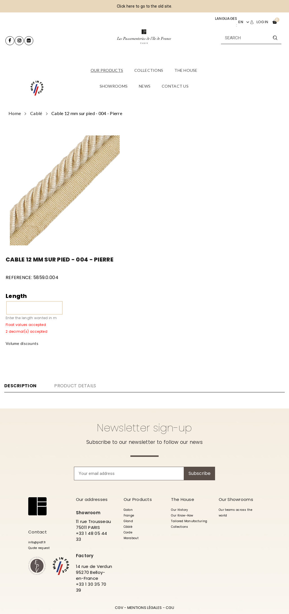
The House (182, 499)
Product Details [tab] (75, 385)
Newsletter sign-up (144, 427)
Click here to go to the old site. (144, 6)
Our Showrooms (236, 499)
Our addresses (92, 499)
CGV (119, 607)
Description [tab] (20, 386)
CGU (170, 607)
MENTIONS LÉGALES (144, 607)
